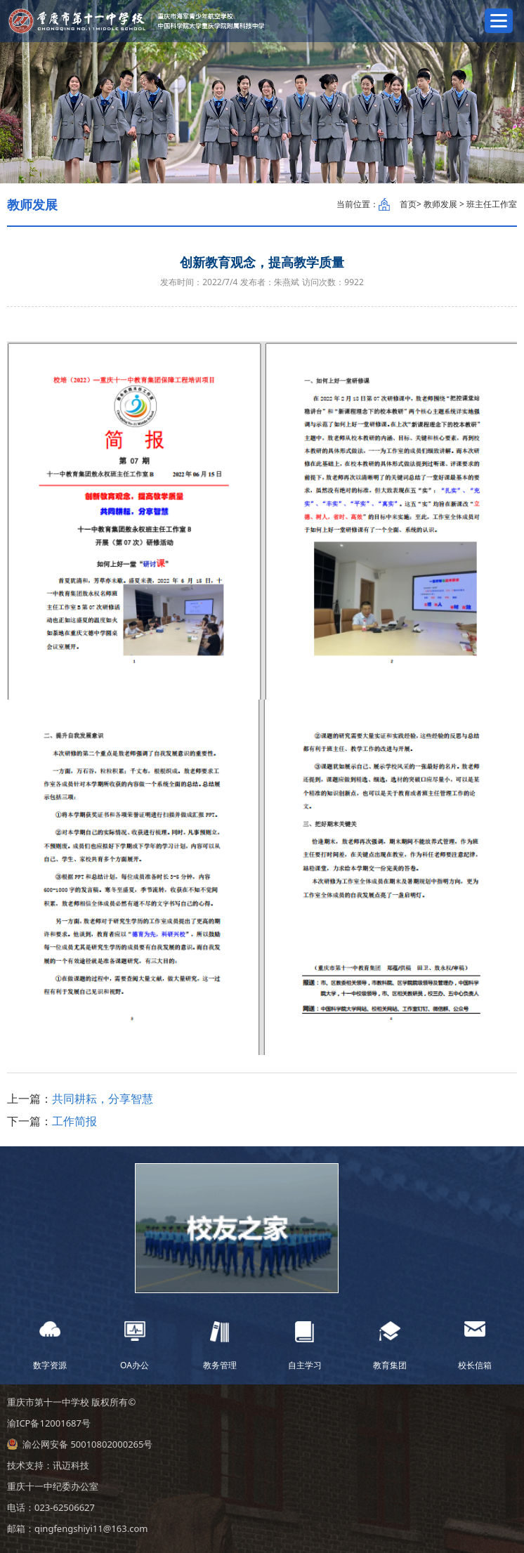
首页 (408, 204)
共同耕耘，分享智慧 (102, 1098)
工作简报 (74, 1121)
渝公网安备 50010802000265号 (87, 1444)
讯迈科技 (71, 1465)
